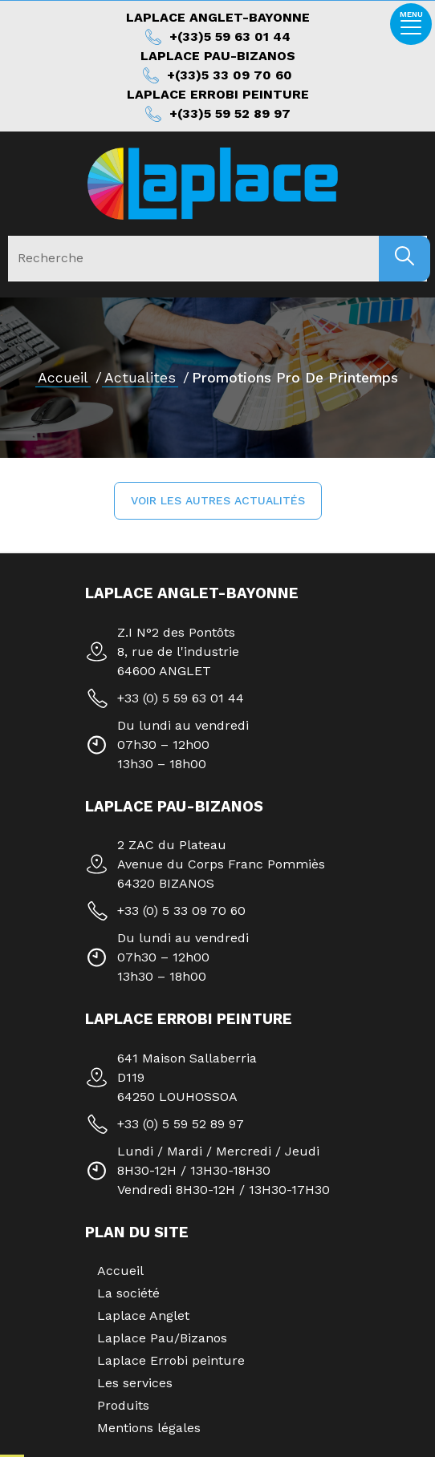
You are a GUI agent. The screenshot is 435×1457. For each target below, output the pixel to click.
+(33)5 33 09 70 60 (229, 75)
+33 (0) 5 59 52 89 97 (180, 1123)
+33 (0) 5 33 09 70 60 (181, 910)
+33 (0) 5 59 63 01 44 (180, 698)
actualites (140, 378)
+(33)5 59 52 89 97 (230, 113)
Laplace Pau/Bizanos (162, 1338)
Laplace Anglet (143, 1315)
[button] (218, 501)
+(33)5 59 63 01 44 (230, 36)
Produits (123, 1405)
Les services (135, 1382)
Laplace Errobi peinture (171, 1360)
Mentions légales (149, 1427)
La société (128, 1293)
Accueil (63, 378)
